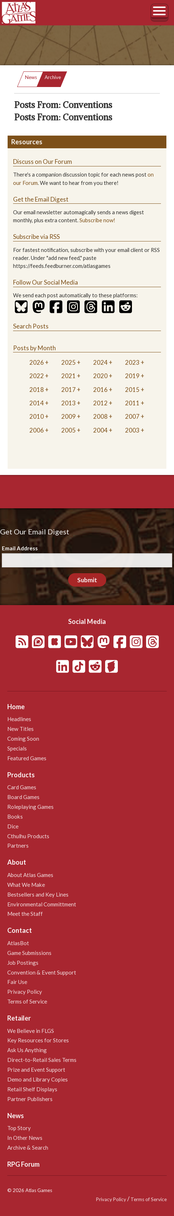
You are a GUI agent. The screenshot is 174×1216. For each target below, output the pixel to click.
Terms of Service (27, 1001)
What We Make (26, 884)
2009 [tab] (68, 416)
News (31, 77)
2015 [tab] (132, 389)
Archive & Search (27, 1147)
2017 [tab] (68, 389)
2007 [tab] (132, 416)
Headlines (19, 719)
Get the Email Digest (41, 199)
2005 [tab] (68, 430)
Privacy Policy (24, 991)
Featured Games (26, 758)
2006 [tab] (36, 430)
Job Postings (22, 962)
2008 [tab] (100, 416)
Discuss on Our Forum (42, 161)
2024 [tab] (100, 362)
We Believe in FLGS (30, 1030)
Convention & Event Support (41, 972)
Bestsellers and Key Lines (38, 894)
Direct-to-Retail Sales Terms (41, 1059)
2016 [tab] (100, 389)
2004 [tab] (100, 430)
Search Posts (31, 326)
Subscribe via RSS (36, 236)
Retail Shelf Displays (32, 1089)
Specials (17, 748)
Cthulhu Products (28, 836)
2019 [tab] (132, 376)
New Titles (20, 728)
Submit (87, 580)
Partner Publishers (30, 1099)
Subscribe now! (97, 220)
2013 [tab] (68, 403)
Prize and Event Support (36, 1069)
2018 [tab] (36, 389)
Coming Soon (23, 738)
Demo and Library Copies (37, 1079)
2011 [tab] (132, 403)
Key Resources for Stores (38, 1040)
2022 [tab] (36, 376)
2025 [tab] (68, 362)
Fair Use (17, 982)
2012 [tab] (100, 403)
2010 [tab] (36, 416)
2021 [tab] (68, 376)
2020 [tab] (100, 376)
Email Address (20, 548)
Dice (12, 826)
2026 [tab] (36, 362)
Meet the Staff (25, 913)
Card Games (21, 787)
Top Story (19, 1128)
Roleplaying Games (30, 806)
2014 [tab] (36, 403)
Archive (53, 77)
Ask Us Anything (27, 1050)
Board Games (23, 797)
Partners (18, 845)
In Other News (24, 1137)
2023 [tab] (132, 362)
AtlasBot (18, 943)
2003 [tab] (132, 430)
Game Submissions (29, 953)
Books (15, 816)
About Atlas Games (30, 875)
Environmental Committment (41, 904)
